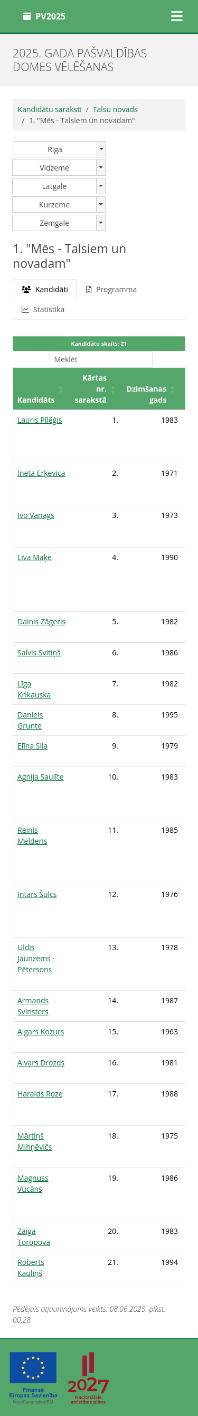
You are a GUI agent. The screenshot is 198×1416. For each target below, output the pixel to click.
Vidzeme (54, 168)
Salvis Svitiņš (39, 652)
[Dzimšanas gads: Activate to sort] (152, 389)
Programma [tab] (111, 289)
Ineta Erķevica (41, 473)
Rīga (55, 149)
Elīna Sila (32, 746)
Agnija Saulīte (40, 777)
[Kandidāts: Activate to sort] (42, 389)
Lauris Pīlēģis (39, 420)
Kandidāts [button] (35, 400)
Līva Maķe (34, 557)
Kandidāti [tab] (45, 289)
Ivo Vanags (35, 515)
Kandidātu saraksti (50, 109)
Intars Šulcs (36, 894)
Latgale (54, 186)
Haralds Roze (40, 1094)
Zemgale (54, 223)
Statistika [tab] (43, 309)
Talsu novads (115, 109)
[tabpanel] (99, 805)
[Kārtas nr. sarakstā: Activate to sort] (96, 389)
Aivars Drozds (40, 1063)
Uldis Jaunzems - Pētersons (36, 958)
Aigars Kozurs (40, 1031)
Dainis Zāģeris (41, 621)
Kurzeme (54, 205)
